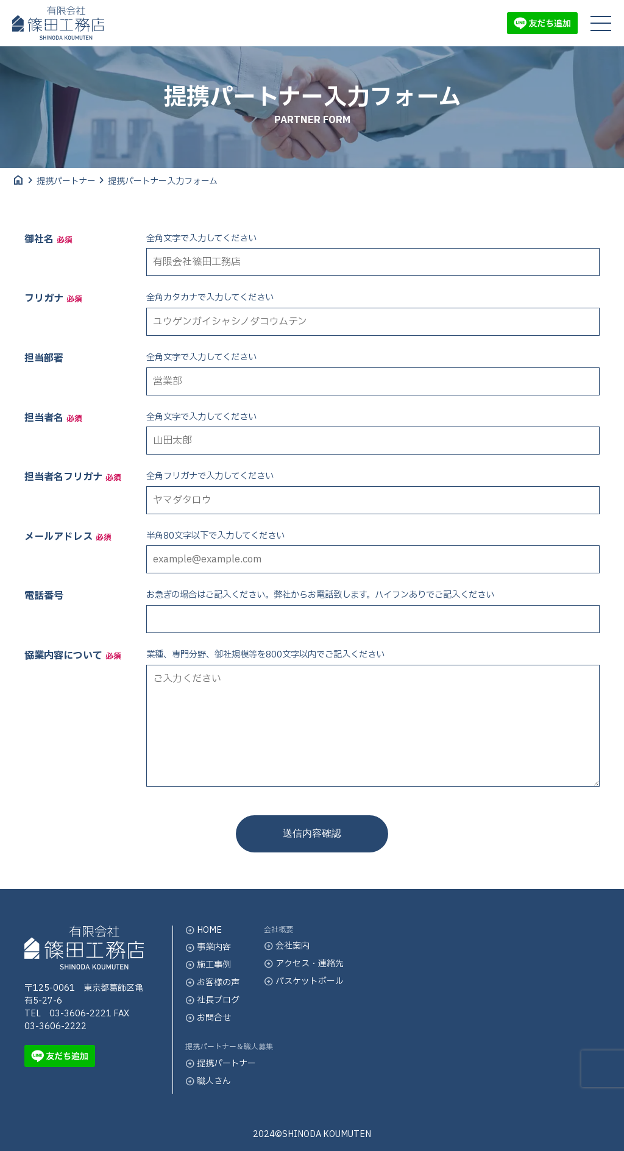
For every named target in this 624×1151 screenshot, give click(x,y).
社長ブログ (212, 1000)
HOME (203, 930)
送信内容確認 (312, 833)
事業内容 (208, 947)
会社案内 (287, 946)
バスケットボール (304, 981)
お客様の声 (212, 982)
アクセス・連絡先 (304, 963)
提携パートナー (66, 181)
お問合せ (208, 1017)
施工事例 (208, 964)
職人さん (208, 1081)
